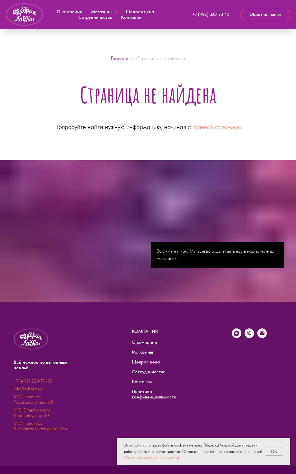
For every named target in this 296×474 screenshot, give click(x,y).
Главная (120, 58)
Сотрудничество (95, 17)
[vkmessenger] (236, 336)
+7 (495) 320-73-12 (33, 381)
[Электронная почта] (262, 336)
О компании (69, 11)
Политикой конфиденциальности (151, 457)
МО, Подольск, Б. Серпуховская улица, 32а (40, 425)
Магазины (142, 352)
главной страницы (217, 127)
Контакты (131, 17)
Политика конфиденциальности (154, 394)
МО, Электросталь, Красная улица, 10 (32, 412)
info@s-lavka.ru (28, 389)
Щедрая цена (140, 11)
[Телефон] (249, 336)
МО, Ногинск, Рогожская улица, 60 (33, 399)
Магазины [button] (102, 11)
